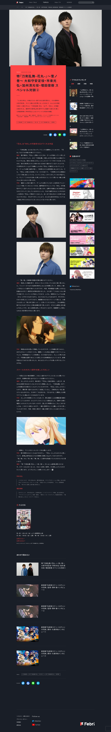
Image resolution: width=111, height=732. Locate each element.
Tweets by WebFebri (75, 289)
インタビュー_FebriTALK (76, 162)
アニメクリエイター (88, 162)
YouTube (37, 725)
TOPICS (46, 2)
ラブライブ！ (74, 171)
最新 (72, 84)
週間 (79, 84)
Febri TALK (33, 2)
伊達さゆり (84, 165)
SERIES (69, 2)
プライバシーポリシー (22, 719)
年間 (91, 84)
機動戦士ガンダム (75, 168)
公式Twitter (20, 541)
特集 (22, 7)
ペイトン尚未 (89, 168)
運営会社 (19, 725)
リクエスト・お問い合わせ (23, 716)
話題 (82, 168)
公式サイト (20, 538)
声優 (84, 160)
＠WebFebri (37, 721)
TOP (18, 7)
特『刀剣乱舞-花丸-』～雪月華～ (48, 122)
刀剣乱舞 (20, 122)
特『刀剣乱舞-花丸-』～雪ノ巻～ (32, 122)
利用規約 (19, 722)
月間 (85, 84)
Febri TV (58, 2)
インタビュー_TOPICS (75, 160)
